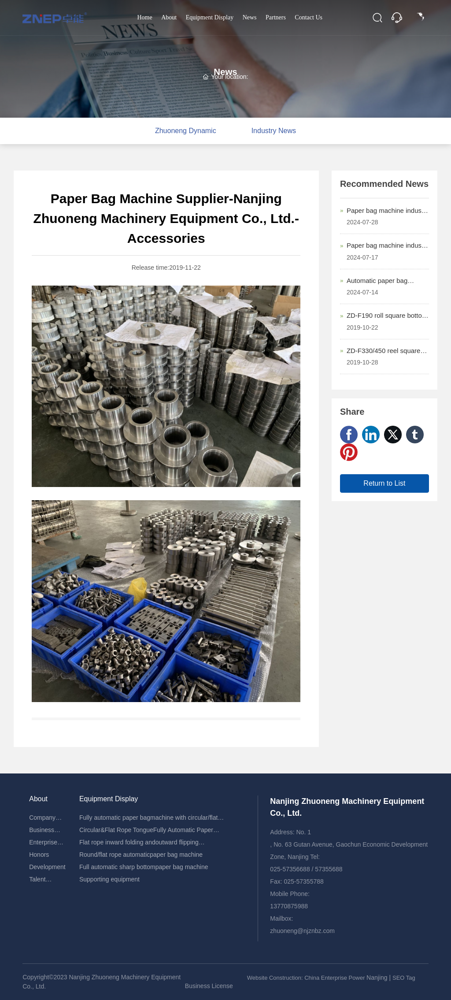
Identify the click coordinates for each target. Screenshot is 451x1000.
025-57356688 (290, 869)
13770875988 (289, 906)
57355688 (328, 869)
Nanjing (377, 977)
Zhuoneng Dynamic (185, 130)
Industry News (273, 130)
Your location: (225, 76)
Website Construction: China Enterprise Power (306, 977)
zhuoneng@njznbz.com (302, 930)
